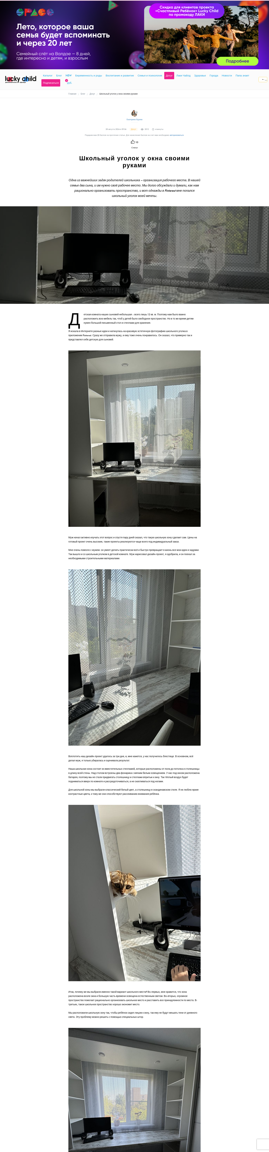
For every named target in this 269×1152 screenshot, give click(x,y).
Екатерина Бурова (134, 119)
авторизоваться (177, 135)
